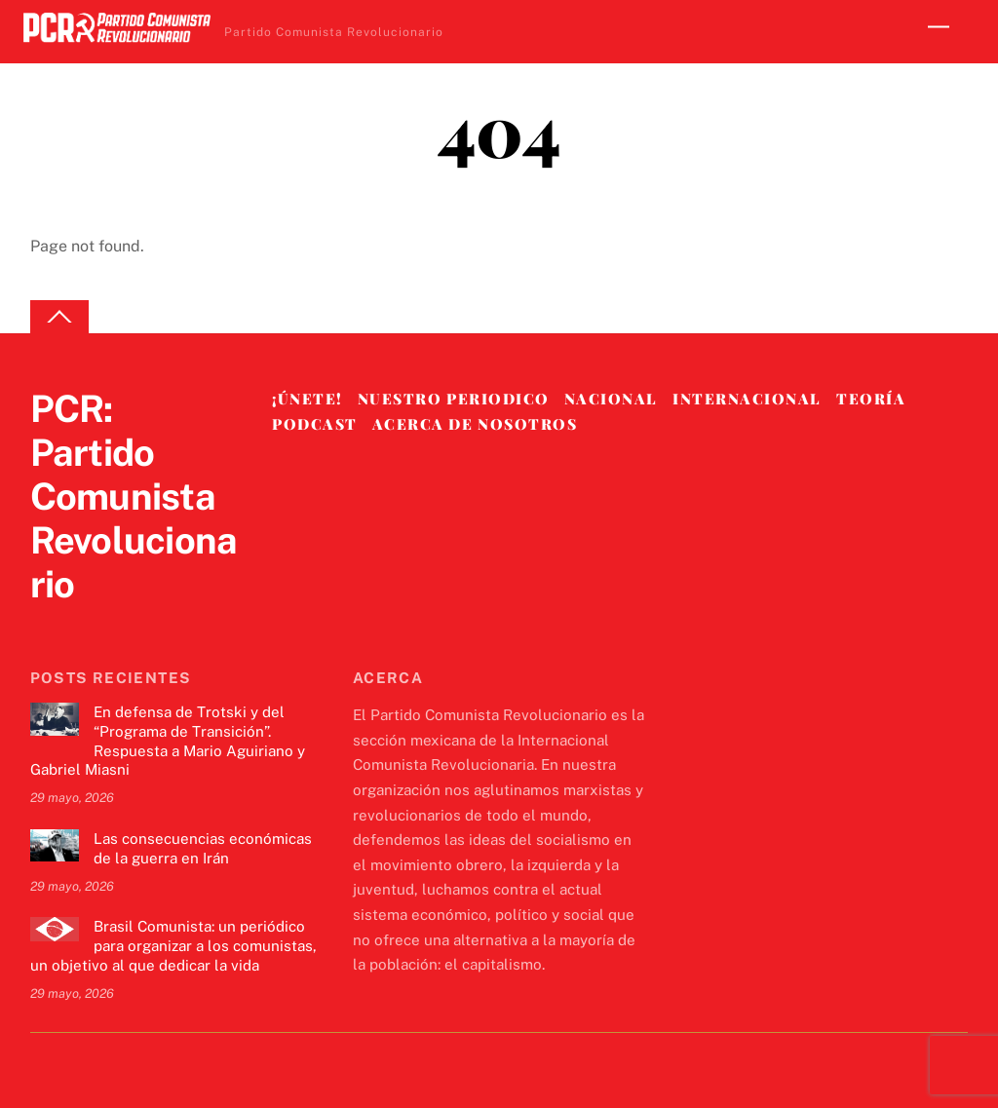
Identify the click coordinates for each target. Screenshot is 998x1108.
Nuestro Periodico (454, 398)
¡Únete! (307, 398)
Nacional (611, 398)
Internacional (747, 398)
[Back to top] (59, 317)
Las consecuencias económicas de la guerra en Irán (203, 848)
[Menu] (938, 27)
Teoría (870, 398)
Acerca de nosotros (474, 424)
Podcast (315, 424)
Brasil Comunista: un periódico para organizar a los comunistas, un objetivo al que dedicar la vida (173, 946)
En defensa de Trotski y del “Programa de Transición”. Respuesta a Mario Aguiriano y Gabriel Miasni (167, 741)
